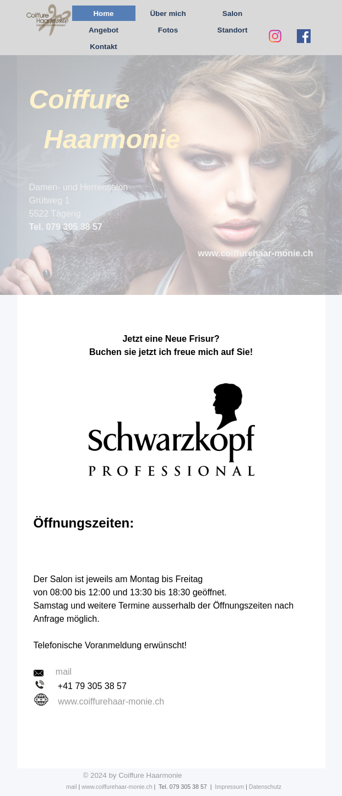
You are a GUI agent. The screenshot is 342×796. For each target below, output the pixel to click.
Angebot (103, 30)
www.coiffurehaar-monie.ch (111, 701)
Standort (233, 30)
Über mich (168, 13)
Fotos (168, 30)
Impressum (229, 786)
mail (71, 786)
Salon (232, 13)
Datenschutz (265, 786)
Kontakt (103, 46)
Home (103, 13)
